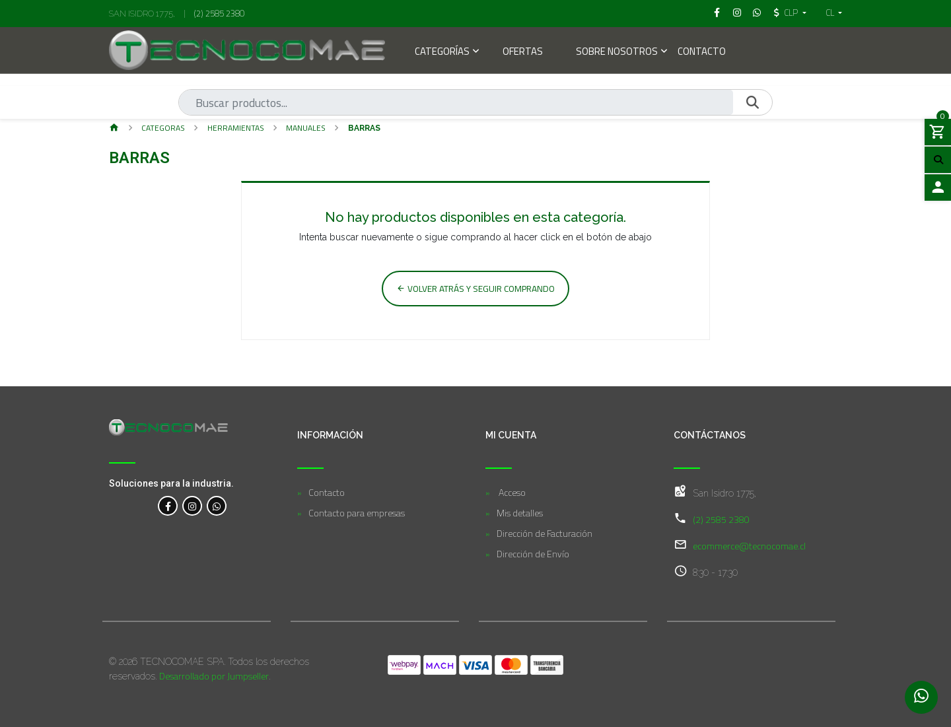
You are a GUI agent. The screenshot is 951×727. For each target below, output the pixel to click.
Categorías (442, 52)
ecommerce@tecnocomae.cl (749, 546)
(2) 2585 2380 (219, 13)
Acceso (511, 492)
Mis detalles (520, 513)
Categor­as (163, 127)
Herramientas (235, 127)
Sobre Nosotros (617, 52)
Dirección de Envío (533, 554)
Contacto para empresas (356, 513)
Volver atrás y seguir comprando (475, 288)
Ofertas (523, 52)
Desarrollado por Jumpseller (214, 676)
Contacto (702, 52)
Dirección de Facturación (544, 533)
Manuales (306, 127)
